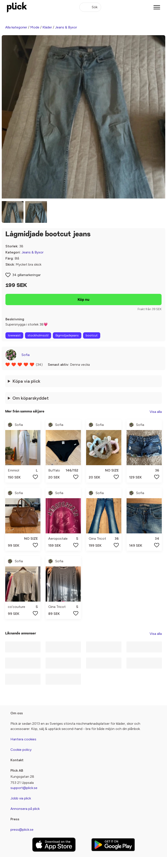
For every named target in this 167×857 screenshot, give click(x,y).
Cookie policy (21, 750)
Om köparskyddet (30, 398)
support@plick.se (23, 788)
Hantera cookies (23, 739)
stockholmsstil (38, 335)
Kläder (47, 27)
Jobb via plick (20, 798)
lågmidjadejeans (67, 335)
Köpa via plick (26, 381)
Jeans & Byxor (66, 27)
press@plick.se (21, 829)
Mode (34, 27)
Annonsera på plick (25, 809)
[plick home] (17, 7)
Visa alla (156, 412)
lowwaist (14, 335)
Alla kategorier (16, 27)
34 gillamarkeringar (26, 275)
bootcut (92, 335)
